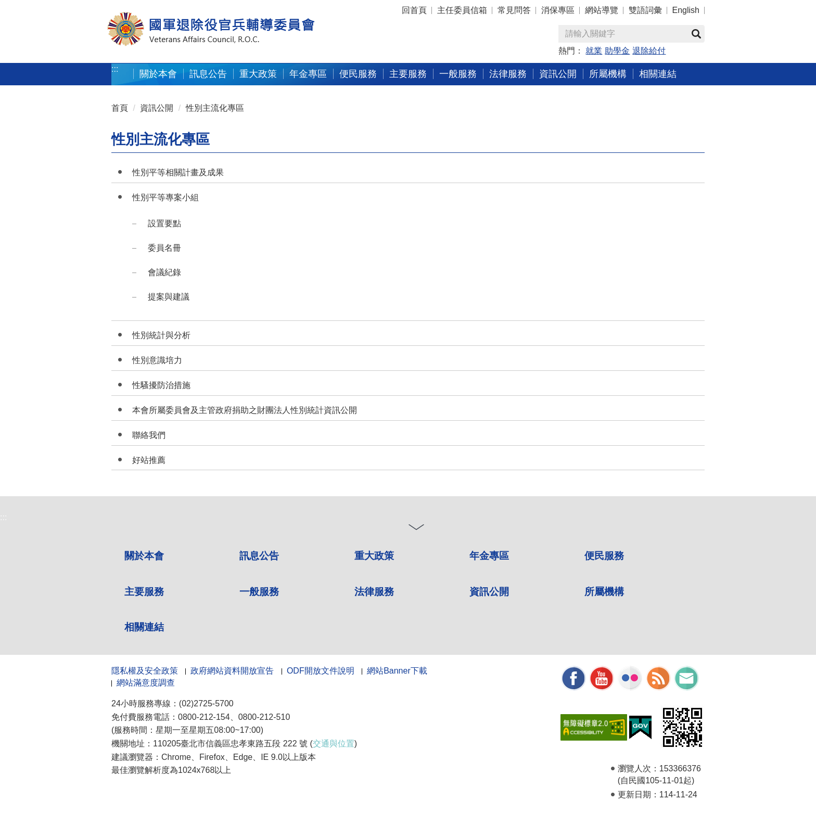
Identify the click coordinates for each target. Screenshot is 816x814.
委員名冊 (164, 247)
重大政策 (258, 73)
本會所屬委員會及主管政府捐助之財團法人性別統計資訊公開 (244, 410)
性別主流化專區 (215, 108)
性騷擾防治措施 (161, 385)
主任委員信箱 (462, 10)
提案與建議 (168, 296)
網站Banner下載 (397, 670)
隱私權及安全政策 (144, 670)
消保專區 (558, 10)
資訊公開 (558, 73)
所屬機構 (608, 73)
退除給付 (649, 50)
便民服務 (358, 73)
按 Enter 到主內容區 (47, 7)
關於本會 (158, 73)
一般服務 (458, 73)
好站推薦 (148, 460)
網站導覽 (601, 10)
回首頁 (414, 10)
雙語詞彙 (645, 10)
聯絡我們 (148, 435)
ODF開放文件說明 (320, 670)
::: (107, 5)
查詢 (696, 34)
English (685, 10)
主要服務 (408, 73)
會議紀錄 (164, 272)
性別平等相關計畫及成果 (178, 172)
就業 (593, 50)
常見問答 (514, 10)
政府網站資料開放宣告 (232, 670)
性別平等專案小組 (165, 197)
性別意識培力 (157, 360)
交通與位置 (333, 743)
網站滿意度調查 (146, 682)
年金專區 (308, 73)
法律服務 (508, 73)
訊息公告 (208, 73)
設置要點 (164, 223)
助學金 (617, 50)
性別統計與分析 (161, 335)
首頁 (119, 108)
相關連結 (658, 73)
